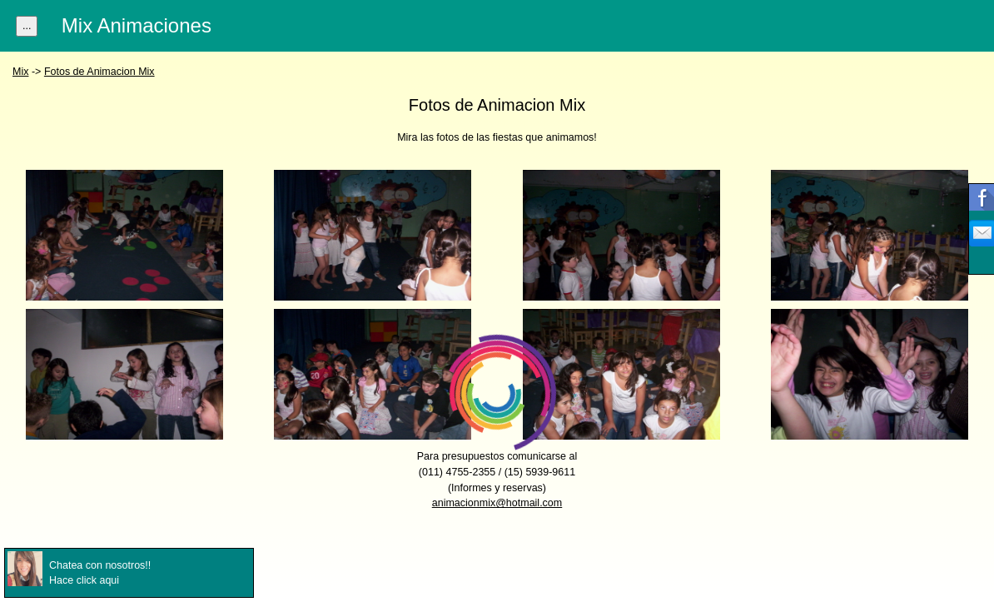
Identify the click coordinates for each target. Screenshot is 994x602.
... (26, 26)
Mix (20, 71)
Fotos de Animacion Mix (99, 71)
